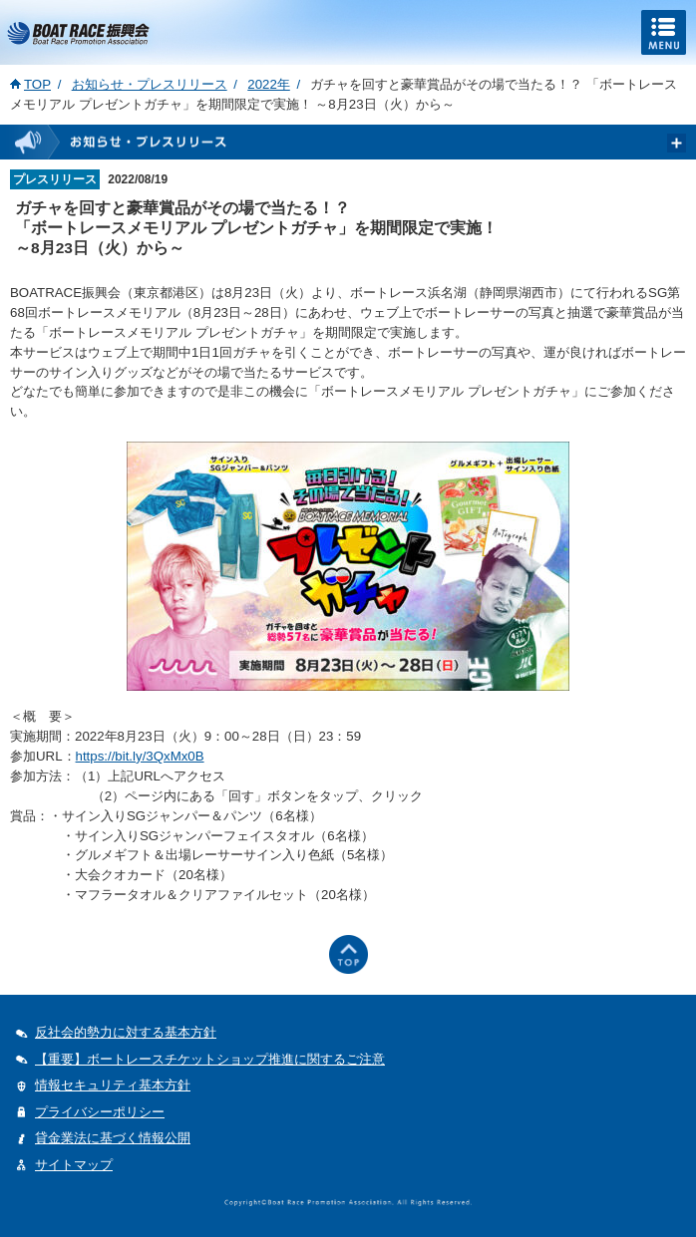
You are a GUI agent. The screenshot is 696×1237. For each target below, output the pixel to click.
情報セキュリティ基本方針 (112, 1085)
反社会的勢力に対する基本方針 (125, 1032)
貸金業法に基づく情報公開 (112, 1137)
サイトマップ (74, 1164)
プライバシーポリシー (100, 1111)
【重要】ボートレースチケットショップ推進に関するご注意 (210, 1059)
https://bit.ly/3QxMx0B (140, 756)
